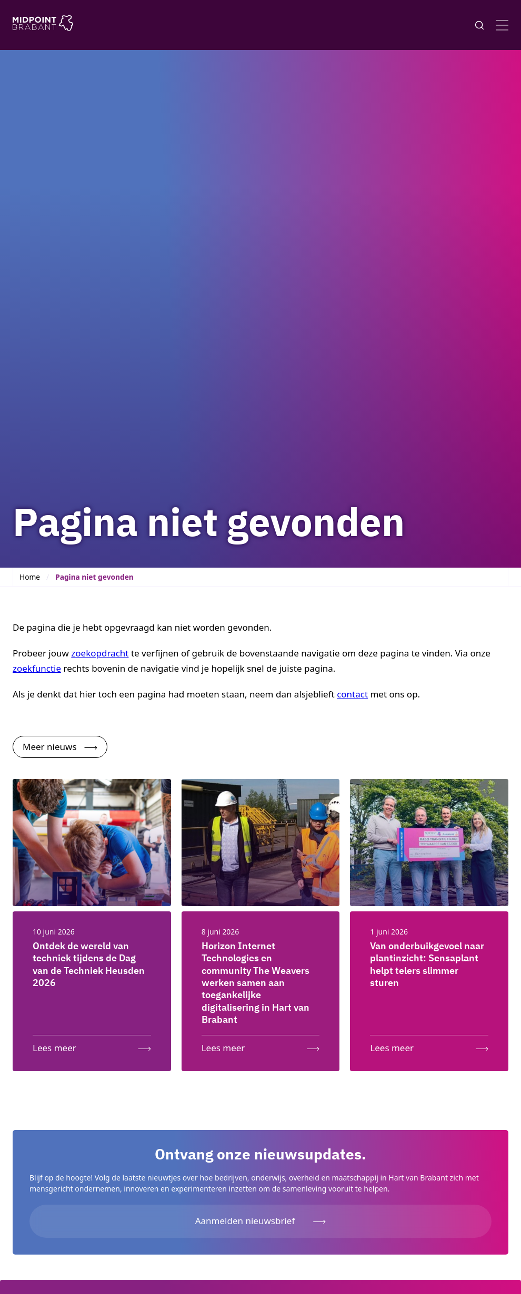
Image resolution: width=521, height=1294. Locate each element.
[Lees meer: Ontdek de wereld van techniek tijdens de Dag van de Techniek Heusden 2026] (92, 1045)
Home (29, 577)
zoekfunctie (37, 668)
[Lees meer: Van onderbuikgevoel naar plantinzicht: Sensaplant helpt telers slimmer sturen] (429, 1045)
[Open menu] (502, 25)
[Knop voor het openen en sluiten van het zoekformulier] (479, 25)
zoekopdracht (99, 653)
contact (352, 694)
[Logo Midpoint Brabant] (43, 25)
